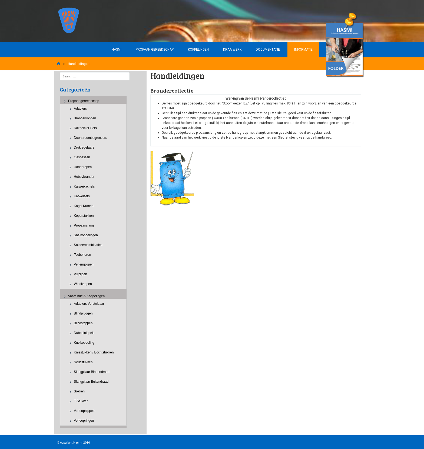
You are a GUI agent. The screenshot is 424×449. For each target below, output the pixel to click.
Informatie (303, 49)
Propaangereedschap (83, 101)
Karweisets (82, 196)
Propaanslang (84, 225)
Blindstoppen (83, 323)
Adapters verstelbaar (89, 304)
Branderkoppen (85, 118)
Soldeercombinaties (88, 245)
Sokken (79, 391)
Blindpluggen (83, 313)
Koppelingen (198, 49)
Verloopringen (84, 420)
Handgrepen (83, 167)
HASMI (116, 49)
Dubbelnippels (84, 333)
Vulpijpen (80, 274)
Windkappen (83, 284)
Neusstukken (83, 362)
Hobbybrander (84, 177)
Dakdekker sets (85, 128)
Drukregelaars (84, 147)
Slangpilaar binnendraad (91, 372)
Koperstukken (84, 216)
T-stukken (81, 401)
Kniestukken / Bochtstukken (94, 352)
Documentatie (268, 49)
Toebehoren (82, 255)
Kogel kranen (84, 206)
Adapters (80, 108)
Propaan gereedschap (155, 49)
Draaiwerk (232, 49)
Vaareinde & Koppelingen (86, 296)
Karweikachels (84, 186)
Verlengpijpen (84, 264)
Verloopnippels (84, 411)
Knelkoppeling (84, 343)
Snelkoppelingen (86, 235)
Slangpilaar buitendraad (91, 382)
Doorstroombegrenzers (90, 138)
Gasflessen (82, 157)
